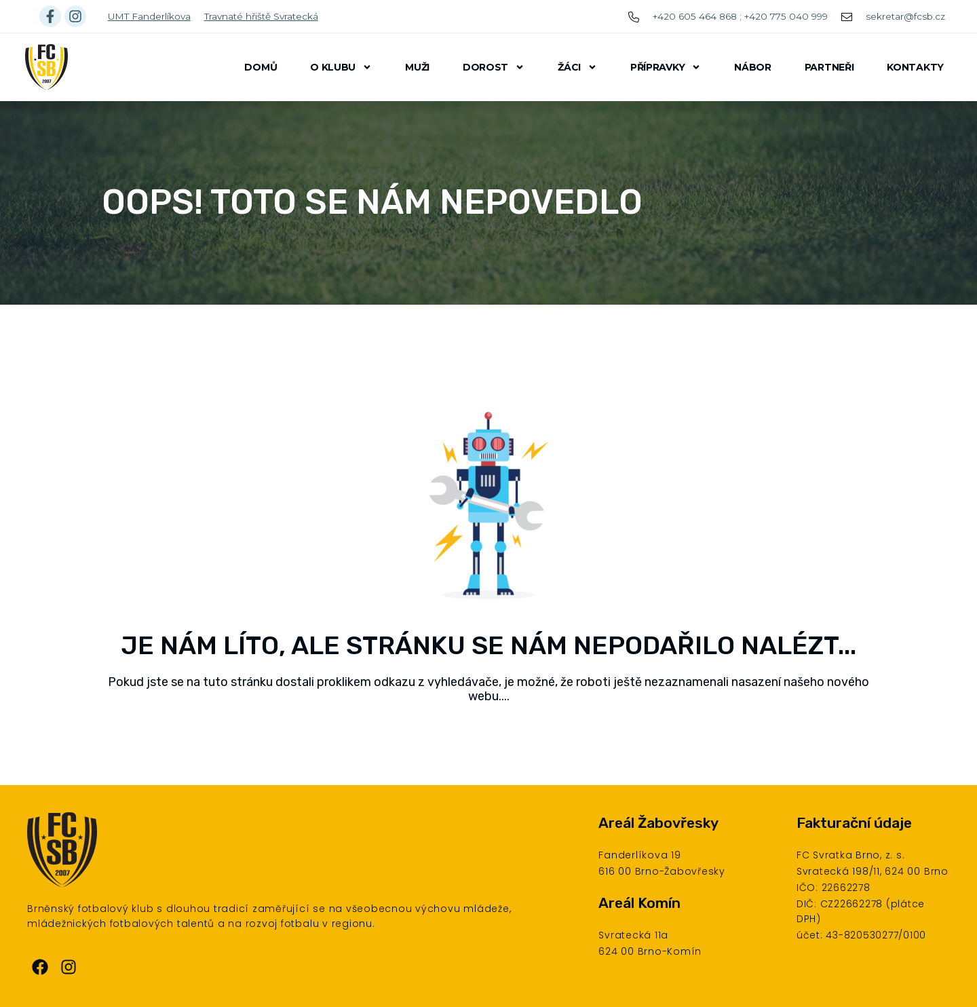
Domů (260, 67)
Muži (417, 67)
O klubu (341, 67)
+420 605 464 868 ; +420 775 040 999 (740, 16)
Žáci (577, 67)
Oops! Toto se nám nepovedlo (372, 202)
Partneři (829, 67)
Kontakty (915, 67)
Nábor (752, 67)
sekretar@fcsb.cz (905, 16)
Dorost (493, 67)
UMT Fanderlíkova (149, 16)
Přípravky (665, 67)
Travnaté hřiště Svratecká (261, 16)
